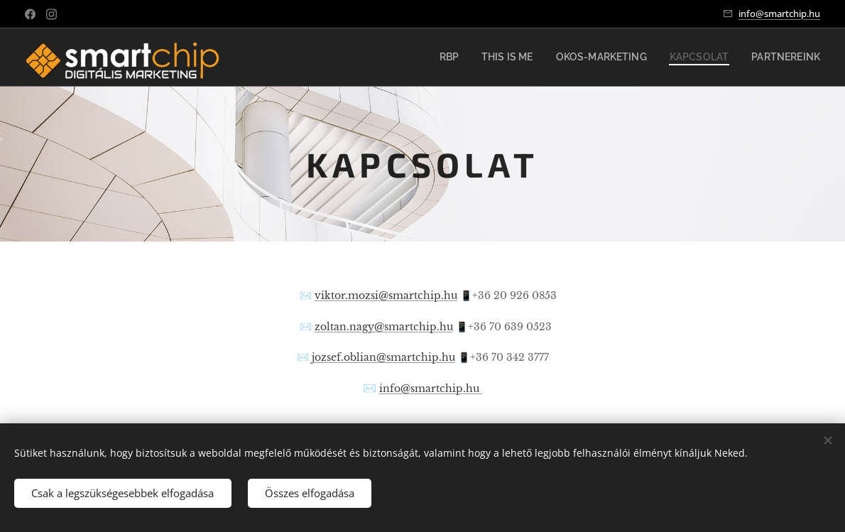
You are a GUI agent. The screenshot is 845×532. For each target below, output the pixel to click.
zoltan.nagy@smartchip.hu (384, 327)
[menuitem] (478, 57)
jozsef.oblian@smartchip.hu (383, 358)
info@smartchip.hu (779, 13)
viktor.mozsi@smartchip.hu (386, 296)
